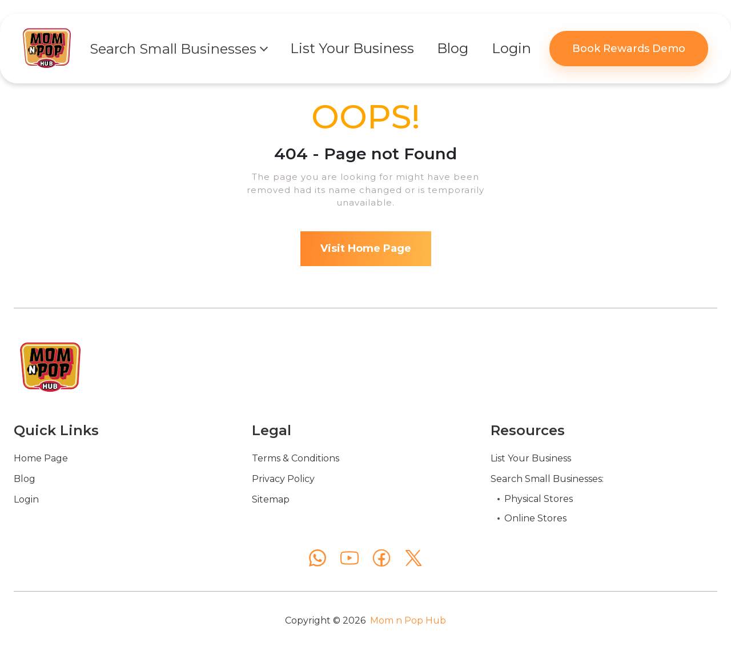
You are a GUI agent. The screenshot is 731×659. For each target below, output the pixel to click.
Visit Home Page (365, 248)
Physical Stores (538, 498)
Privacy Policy (283, 478)
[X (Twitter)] (413, 558)
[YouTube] (349, 558)
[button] (178, 48)
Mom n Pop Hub (408, 620)
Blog (24, 478)
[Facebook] (381, 558)
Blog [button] (452, 48)
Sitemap (271, 499)
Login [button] (511, 48)
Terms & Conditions (295, 458)
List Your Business (531, 458)
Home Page (41, 458)
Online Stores (535, 518)
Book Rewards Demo (628, 48)
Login (26, 499)
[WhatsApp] (317, 558)
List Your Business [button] (352, 48)
